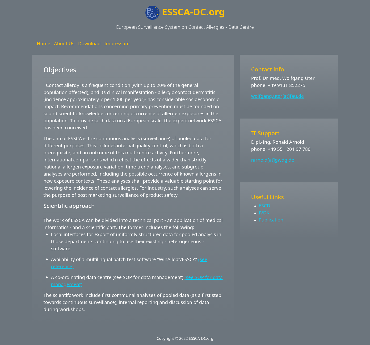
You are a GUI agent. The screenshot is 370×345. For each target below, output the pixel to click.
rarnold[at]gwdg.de (272, 160)
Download (89, 43)
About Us (64, 43)
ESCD (264, 205)
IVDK (264, 212)
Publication (271, 220)
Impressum (117, 43)
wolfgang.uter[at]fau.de (277, 96)
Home (43, 43)
